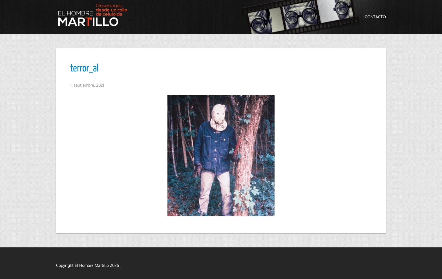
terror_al (84, 69)
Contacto (375, 16)
